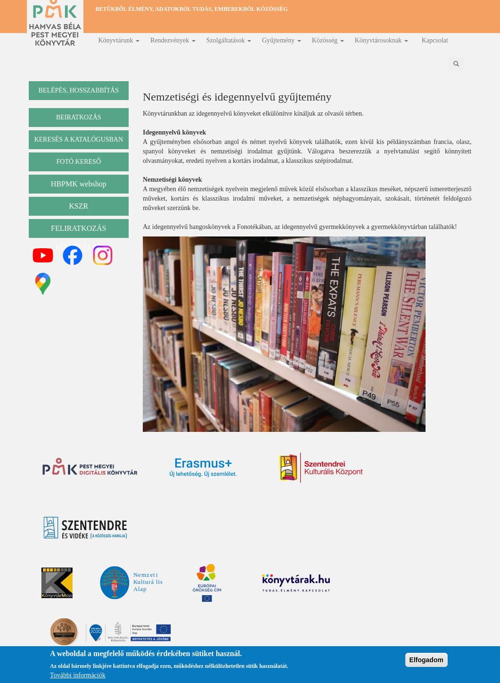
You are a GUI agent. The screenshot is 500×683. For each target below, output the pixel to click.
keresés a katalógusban (78, 139)
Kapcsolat (435, 40)
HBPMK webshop (79, 184)
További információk (78, 676)
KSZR (78, 206)
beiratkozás (78, 117)
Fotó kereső (78, 161)
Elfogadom (426, 661)
